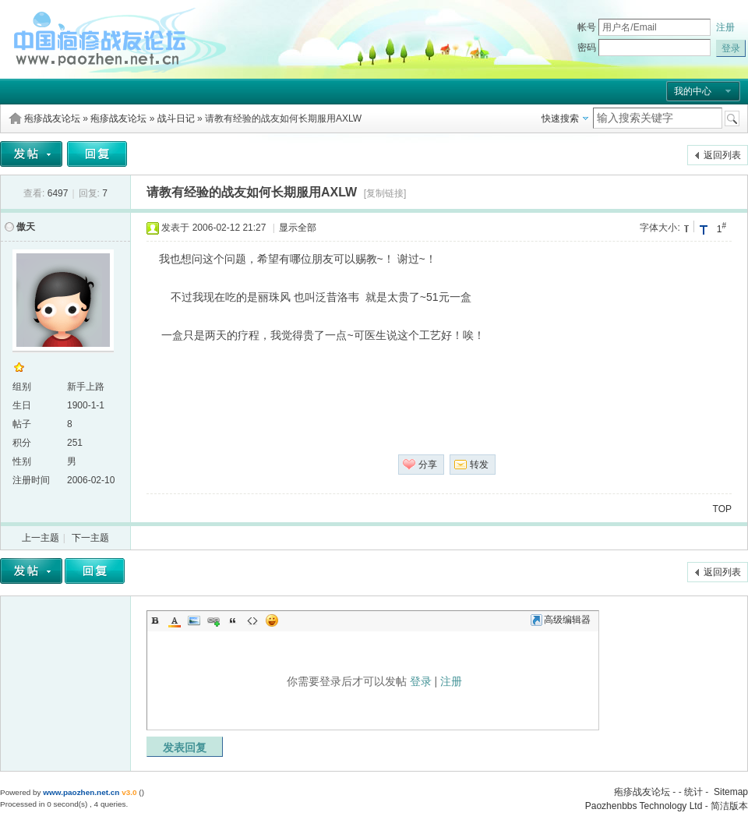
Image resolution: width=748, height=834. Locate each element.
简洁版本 (729, 805)
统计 (693, 791)
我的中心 (692, 91)
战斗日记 (176, 118)
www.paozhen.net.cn (81, 792)
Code (252, 620)
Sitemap (731, 791)
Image (194, 620)
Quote (233, 620)
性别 (21, 461)
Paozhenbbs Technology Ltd (644, 805)
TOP (722, 509)
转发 (479, 464)
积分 (21, 442)
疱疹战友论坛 (52, 118)
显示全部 (297, 227)
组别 (21, 386)
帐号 (586, 27)
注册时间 (31, 480)
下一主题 (90, 537)
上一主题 (40, 537)
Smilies (272, 620)
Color (174, 620)
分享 (427, 464)
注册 (725, 27)
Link (213, 620)
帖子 (21, 424)
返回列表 (722, 155)
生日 (21, 405)
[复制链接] (385, 193)
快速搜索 (560, 118)
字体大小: (659, 227)
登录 (421, 681)
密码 (586, 47)
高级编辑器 (561, 619)
